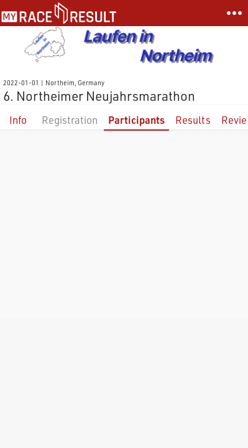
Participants (136, 119)
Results (193, 119)
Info (18, 119)
